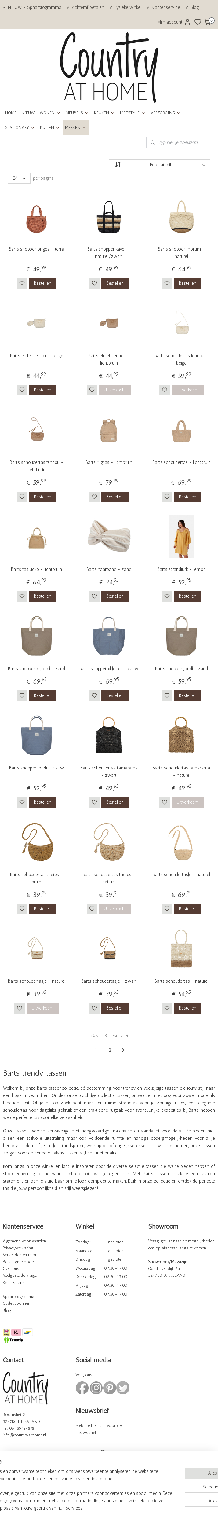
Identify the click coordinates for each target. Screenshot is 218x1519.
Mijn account (174, 22)
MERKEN (75, 127)
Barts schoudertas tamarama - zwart (109, 771)
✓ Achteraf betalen (85, 7)
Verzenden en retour (21, 1254)
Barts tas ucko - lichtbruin (36, 569)
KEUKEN (104, 113)
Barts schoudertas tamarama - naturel (181, 771)
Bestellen (42, 283)
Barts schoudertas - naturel (181, 981)
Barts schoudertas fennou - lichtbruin (37, 466)
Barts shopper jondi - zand (181, 668)
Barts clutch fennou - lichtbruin (109, 359)
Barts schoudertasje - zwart (109, 981)
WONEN (50, 113)
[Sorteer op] (159, 165)
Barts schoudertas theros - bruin (36, 878)
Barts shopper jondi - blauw (36, 768)
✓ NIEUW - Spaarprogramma (32, 7)
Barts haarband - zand (108, 569)
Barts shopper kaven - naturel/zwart (109, 252)
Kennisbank (14, 1283)
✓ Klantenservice (163, 7)
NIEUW (28, 113)
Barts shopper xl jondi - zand (36, 668)
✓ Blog (192, 7)
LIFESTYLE (133, 113)
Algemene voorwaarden (24, 1241)
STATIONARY (20, 127)
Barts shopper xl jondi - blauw (108, 668)
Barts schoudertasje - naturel (181, 874)
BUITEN (50, 127)
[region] (68, 1482)
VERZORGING (166, 113)
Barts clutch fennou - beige (36, 355)
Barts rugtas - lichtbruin (108, 462)
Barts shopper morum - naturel (181, 252)
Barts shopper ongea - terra (36, 249)
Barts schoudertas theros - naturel (108, 878)
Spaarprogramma (18, 1296)
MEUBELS (77, 113)
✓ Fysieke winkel (125, 7)
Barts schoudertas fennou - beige (181, 359)
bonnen (23, 1303)
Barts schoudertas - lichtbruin (181, 462)
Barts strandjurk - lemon (181, 569)
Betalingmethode (18, 1261)
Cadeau (9, 1303)
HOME (10, 113)
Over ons (11, 1268)
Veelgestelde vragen (21, 1275)
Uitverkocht (115, 390)
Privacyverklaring (18, 1248)
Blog (7, 1310)
